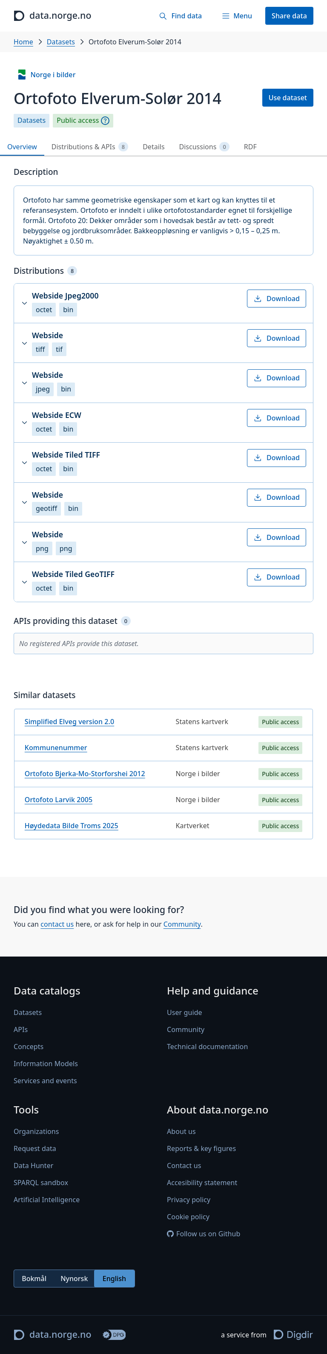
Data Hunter (34, 1166)
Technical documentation (207, 1047)
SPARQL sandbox (41, 1183)
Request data (35, 1149)
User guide (184, 1013)
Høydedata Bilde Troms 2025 (71, 825)
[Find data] (180, 16)
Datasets (61, 41)
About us (181, 1132)
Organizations (36, 1132)
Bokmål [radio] (34, 1278)
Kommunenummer (56, 747)
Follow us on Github (203, 1234)
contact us (57, 924)
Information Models (46, 1064)
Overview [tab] (22, 146)
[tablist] (163, 147)
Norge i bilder (46, 75)
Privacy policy (188, 1200)
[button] (163, 303)
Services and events (45, 1081)
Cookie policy (188, 1217)
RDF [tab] (250, 146)
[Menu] (236, 16)
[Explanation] (105, 120)
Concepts (28, 1047)
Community (182, 924)
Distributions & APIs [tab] (90, 147)
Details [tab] (153, 146)
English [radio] (114, 1278)
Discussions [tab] (204, 147)
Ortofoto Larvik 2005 (58, 799)
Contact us (184, 1166)
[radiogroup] (74, 1279)
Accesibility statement (202, 1183)
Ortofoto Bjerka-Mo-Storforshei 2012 (85, 773)
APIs (21, 1030)
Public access (78, 120)
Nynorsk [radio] (74, 1278)
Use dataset (288, 97)
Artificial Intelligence (47, 1200)
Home (23, 41)
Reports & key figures (201, 1149)
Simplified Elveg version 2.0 (69, 721)
